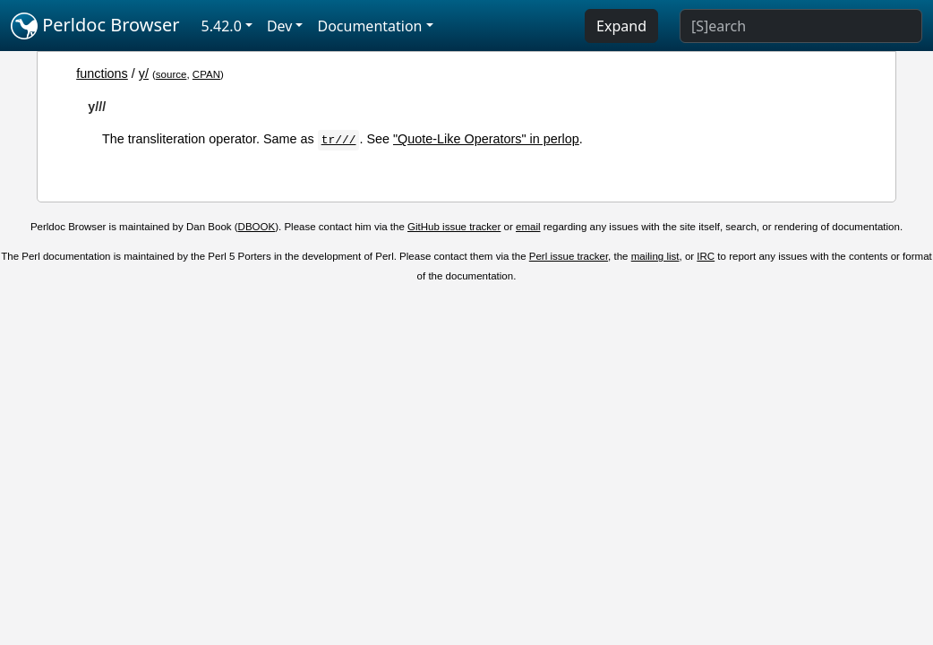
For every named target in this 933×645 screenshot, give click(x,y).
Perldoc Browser (95, 26)
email (528, 226)
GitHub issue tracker (454, 226)
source (171, 74)
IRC (706, 256)
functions (102, 73)
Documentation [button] (369, 26)
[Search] (801, 26)
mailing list (655, 256)
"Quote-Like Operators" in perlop (486, 139)
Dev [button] (280, 26)
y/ (144, 73)
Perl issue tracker (568, 256)
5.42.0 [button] (221, 26)
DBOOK (257, 226)
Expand (621, 26)
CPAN (206, 74)
